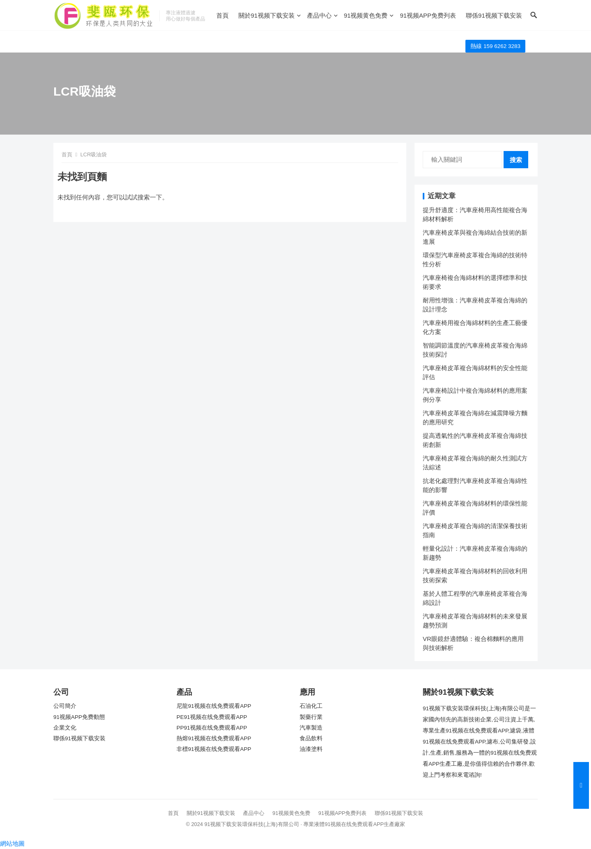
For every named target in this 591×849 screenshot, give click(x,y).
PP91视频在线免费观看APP (211, 728)
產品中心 (319, 15)
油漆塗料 (311, 749)
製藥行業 (311, 717)
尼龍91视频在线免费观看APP (213, 706)
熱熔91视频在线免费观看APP (213, 738)
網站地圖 (12, 843)
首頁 (222, 15)
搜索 (516, 159)
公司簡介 (64, 706)
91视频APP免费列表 (428, 15)
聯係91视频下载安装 (494, 15)
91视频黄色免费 (366, 15)
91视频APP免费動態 (79, 717)
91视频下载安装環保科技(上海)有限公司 (251, 824)
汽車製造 (311, 728)
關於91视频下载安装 (266, 15)
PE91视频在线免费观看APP (211, 717)
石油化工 (311, 706)
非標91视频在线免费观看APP (213, 749)
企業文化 (64, 728)
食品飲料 (311, 738)
